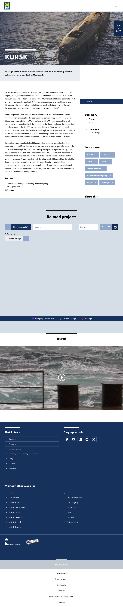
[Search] (50, 227)
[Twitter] (94, 439)
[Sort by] (88, 227)
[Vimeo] (67, 439)
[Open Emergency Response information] (118, 28)
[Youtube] (73, 439)
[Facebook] (87, 439)
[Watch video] (61, 377)
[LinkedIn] (80, 439)
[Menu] (116, 6)
